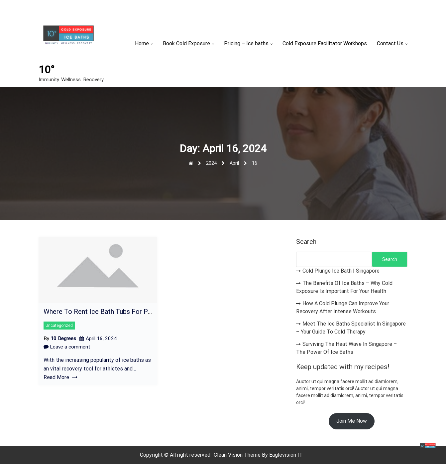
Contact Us (390, 43)
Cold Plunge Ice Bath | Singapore (341, 271)
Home (142, 43)
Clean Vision (229, 455)
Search (306, 242)
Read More (60, 377)
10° (47, 69)
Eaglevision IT (286, 455)
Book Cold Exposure (186, 43)
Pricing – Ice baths (246, 43)
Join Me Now (351, 421)
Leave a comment (67, 347)
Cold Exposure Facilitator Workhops (324, 43)
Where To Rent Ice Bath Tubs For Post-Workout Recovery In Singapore (149, 312)
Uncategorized (59, 325)
